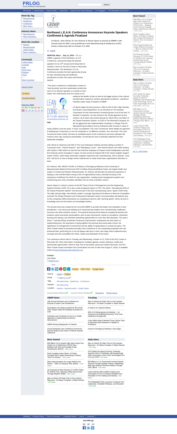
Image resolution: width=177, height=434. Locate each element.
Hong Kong (26, 70)
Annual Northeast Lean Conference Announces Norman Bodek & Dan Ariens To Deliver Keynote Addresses (65, 331)
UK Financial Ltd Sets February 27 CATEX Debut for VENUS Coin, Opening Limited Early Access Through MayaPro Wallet (65, 372)
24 (29, 110)
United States (28, 50)
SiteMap (26, 416)
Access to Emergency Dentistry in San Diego (104, 329)
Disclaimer (99, 293)
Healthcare (27, 21)
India (24, 67)
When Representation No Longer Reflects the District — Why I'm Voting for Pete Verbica (64, 363)
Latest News (39, 11)
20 (42, 110)
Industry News (27, 87)
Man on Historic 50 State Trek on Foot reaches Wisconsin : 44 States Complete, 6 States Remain (106, 302)
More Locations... (30, 52)
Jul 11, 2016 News (140, 151)
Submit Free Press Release (82, 11)
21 (39, 110)
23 (32, 110)
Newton (26, 45)
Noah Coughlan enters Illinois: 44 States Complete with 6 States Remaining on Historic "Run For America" (64, 355)
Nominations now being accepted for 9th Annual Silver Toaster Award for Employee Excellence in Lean (65, 310)
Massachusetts (29, 47)
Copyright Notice (69, 416)
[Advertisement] (109, 74)
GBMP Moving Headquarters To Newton (62, 324)
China (24, 75)
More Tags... (28, 26)
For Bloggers (100, 11)
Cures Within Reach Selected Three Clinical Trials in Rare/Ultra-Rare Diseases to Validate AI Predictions (106, 322)
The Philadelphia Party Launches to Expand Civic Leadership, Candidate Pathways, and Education (106, 383)
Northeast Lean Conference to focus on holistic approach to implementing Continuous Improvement (64, 318)
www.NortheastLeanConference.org (68, 250)
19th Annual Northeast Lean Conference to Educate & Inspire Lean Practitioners (63, 302)
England (25, 72)
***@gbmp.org (52, 261)
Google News (98, 269)
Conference (27, 24)
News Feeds (52, 11)
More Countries (28, 80)
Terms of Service (53, 416)
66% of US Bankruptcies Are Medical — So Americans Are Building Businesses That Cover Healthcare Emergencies (105, 314)
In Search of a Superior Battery (99, 308)
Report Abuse (111, 293)
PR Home (27, 11)
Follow (67, 274)
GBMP (52, 51)
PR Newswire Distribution (119, 11)
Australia (25, 65)
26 (23, 110)
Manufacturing (29, 18)
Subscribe (64, 11)
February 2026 (28, 105)
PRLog (78, 55)
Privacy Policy (38, 416)
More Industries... (30, 37)
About (81, 416)
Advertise (90, 416)
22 (36, 110)
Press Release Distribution (34, 5)
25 (26, 110)
